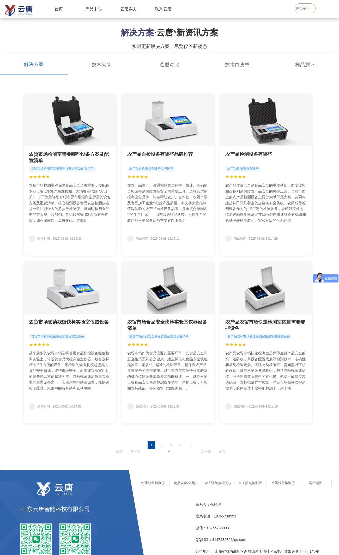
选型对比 (169, 64)
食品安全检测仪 (185, 483)
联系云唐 (163, 9)
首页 (59, 9)
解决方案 (34, 64)
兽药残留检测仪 (283, 483)
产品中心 (93, 9)
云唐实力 (128, 9)
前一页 (135, 452)
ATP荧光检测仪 (250, 483)
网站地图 (315, 483)
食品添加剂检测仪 (218, 483)
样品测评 (305, 64)
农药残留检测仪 (153, 483)
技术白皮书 (237, 64)
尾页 (222, 452)
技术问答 (102, 64)
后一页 (206, 452)
